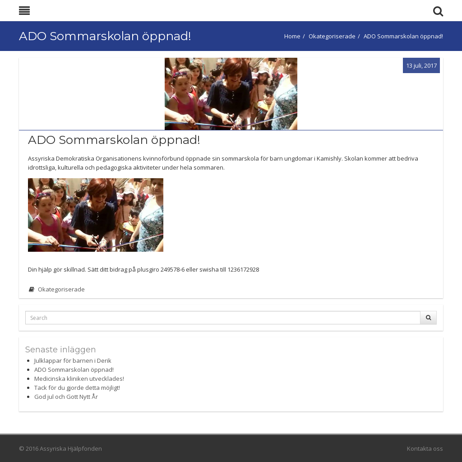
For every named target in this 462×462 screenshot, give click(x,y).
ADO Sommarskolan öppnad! (74, 369)
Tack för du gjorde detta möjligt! (77, 387)
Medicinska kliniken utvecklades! (79, 378)
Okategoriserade (332, 36)
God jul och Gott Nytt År (66, 397)
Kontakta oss (425, 448)
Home (292, 36)
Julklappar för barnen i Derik (72, 360)
